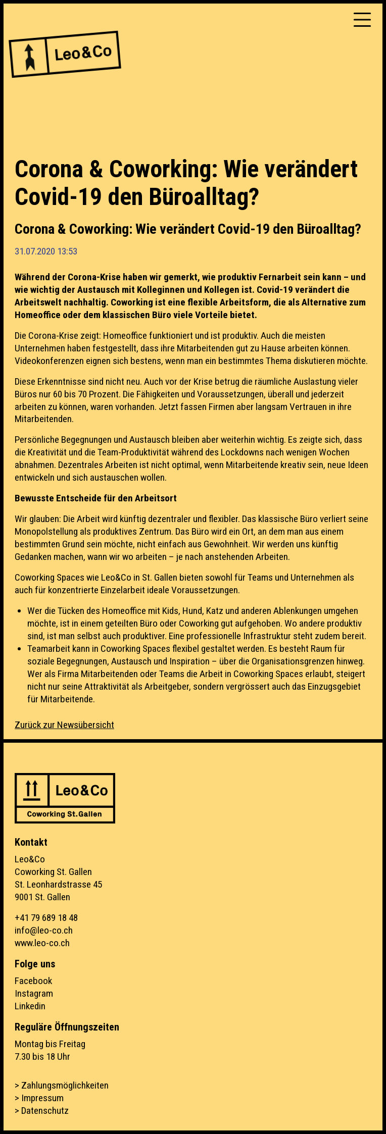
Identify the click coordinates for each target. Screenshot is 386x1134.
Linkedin (30, 1006)
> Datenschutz (42, 1110)
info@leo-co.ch (44, 930)
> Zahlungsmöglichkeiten (62, 1085)
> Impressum (39, 1098)
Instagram (34, 993)
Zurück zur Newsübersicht (64, 725)
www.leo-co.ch (42, 943)
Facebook (33, 981)
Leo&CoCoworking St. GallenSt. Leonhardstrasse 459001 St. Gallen (58, 878)
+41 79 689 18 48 (46, 917)
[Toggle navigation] (362, 19)
